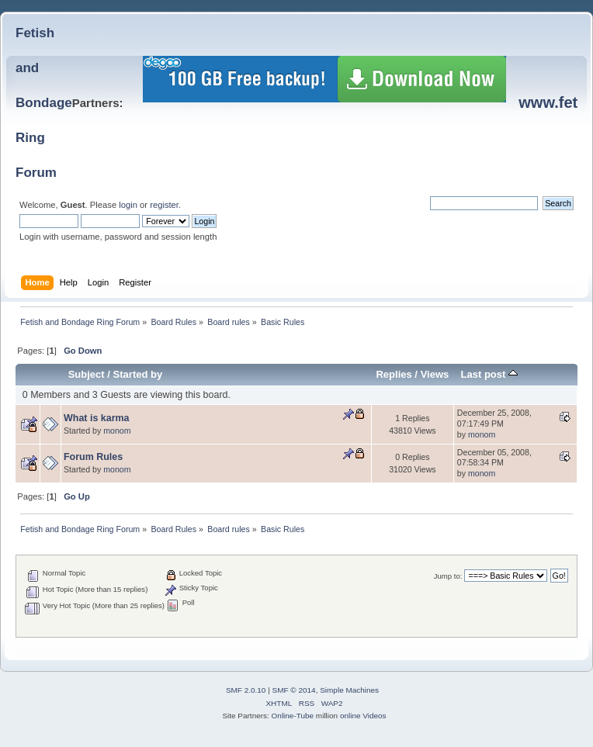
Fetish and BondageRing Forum (44, 103)
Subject (86, 374)
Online (283, 715)
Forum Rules (93, 456)
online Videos (363, 715)
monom (116, 430)
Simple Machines (349, 690)
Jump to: (448, 576)
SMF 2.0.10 (246, 690)
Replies (393, 374)
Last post (489, 374)
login (128, 204)
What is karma (97, 418)
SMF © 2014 (294, 690)
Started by (138, 374)
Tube (305, 715)
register (164, 204)
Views (435, 374)
